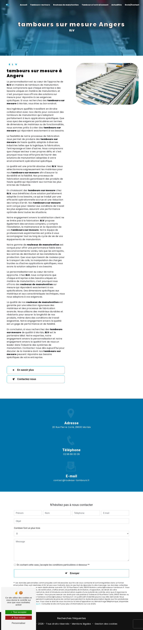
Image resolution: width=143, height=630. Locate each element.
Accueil (23, 5)
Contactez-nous (23, 379)
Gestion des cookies (106, 623)
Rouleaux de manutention (66, 5)
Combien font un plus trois (27, 523)
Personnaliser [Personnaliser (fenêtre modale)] (18, 623)
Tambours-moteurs (40, 5)
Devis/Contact (132, 5)
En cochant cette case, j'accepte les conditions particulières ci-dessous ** (53, 560)
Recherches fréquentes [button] (71, 618)
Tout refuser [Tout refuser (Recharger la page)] (18, 617)
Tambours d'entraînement (95, 5)
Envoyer (74, 568)
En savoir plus (22, 370)
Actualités (116, 5)
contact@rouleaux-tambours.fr (71, 475)
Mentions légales (81, 623)
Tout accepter (18, 612)
